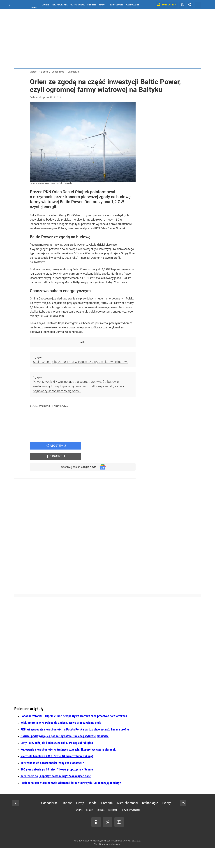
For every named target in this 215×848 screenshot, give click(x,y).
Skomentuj (112, 446)
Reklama (100, 799)
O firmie (79, 799)
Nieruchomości (127, 793)
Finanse (91, 4)
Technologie (115, 4)
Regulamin (112, 799)
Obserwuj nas (78, 457)
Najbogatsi (132, 4)
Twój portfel (60, 4)
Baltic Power (37, 215)
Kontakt (89, 799)
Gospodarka (77, 4)
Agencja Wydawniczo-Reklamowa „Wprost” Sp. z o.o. (115, 830)
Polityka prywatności (130, 799)
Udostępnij (58, 446)
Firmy (102, 4)
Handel (92, 793)
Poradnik (107, 793)
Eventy (166, 793)
